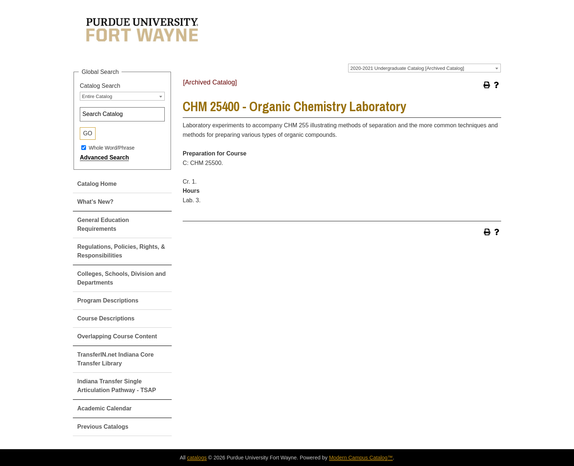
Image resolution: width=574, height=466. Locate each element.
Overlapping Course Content (117, 336)
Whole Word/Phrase (111, 147)
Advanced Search (104, 157)
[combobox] (424, 68)
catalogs (197, 458)
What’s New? (95, 202)
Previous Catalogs (102, 427)
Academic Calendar (104, 408)
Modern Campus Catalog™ (361, 458)
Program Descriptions (107, 300)
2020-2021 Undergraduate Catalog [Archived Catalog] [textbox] (407, 68)
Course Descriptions (105, 318)
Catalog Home (97, 184)
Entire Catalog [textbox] (97, 96)
